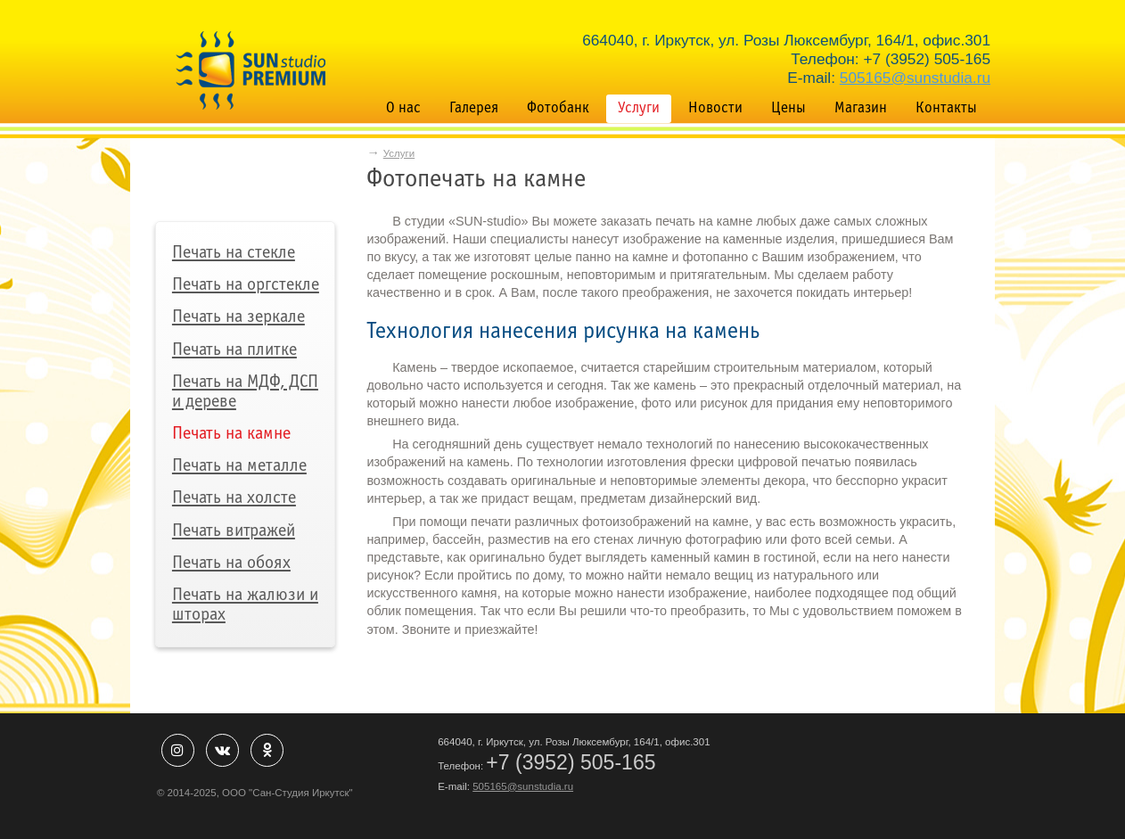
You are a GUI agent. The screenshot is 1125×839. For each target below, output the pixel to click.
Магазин (860, 108)
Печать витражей (233, 530)
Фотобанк (558, 108)
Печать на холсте (234, 497)
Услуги (639, 108)
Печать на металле (239, 465)
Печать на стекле (233, 252)
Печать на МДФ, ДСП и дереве (245, 392)
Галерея (473, 108)
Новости (715, 108)
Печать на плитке (234, 349)
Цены (788, 108)
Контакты (946, 108)
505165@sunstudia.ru (915, 77)
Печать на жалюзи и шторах (245, 605)
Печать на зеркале (238, 316)
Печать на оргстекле (245, 284)
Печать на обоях (231, 563)
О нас (403, 108)
